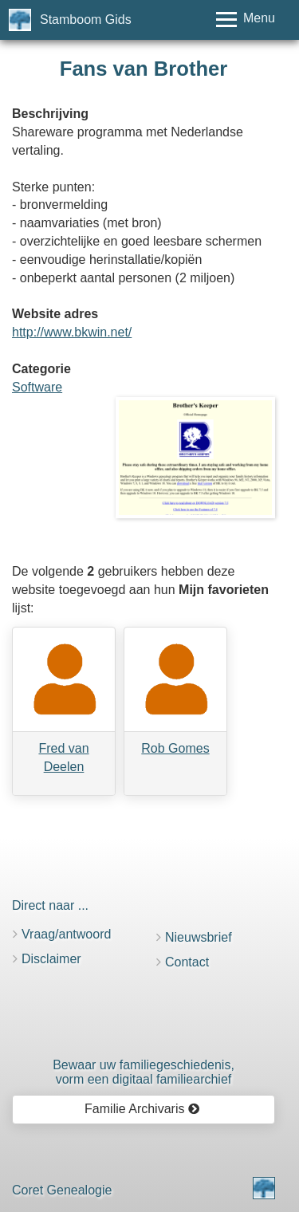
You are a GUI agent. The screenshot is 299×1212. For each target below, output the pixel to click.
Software (37, 387)
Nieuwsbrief (198, 937)
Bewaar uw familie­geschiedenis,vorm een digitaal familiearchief (143, 1072)
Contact (187, 962)
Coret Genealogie (62, 1190)
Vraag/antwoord (66, 934)
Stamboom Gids (86, 19)
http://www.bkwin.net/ (72, 332)
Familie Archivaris (142, 1109)
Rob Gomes (175, 748)
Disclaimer (51, 959)
